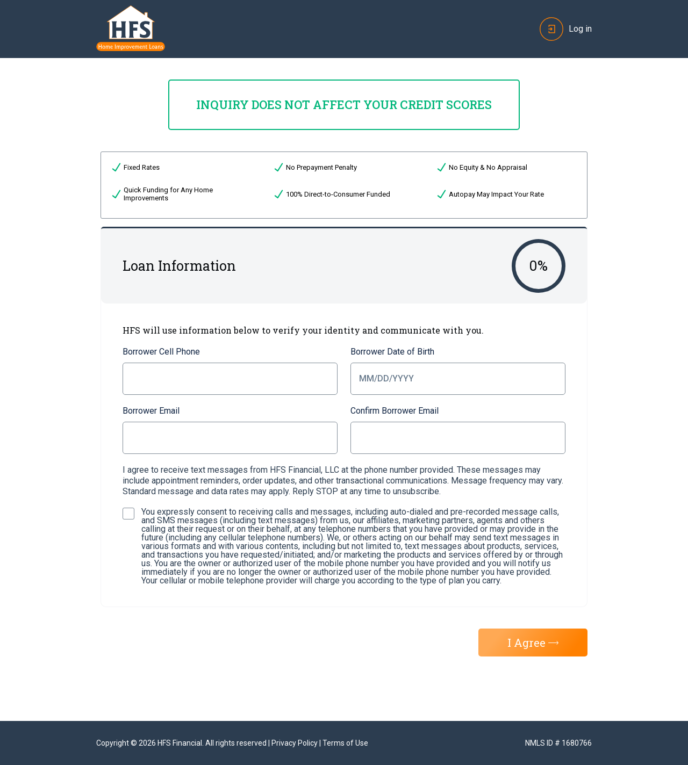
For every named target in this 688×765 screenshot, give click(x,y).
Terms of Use (345, 743)
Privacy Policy (294, 743)
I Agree (532, 642)
